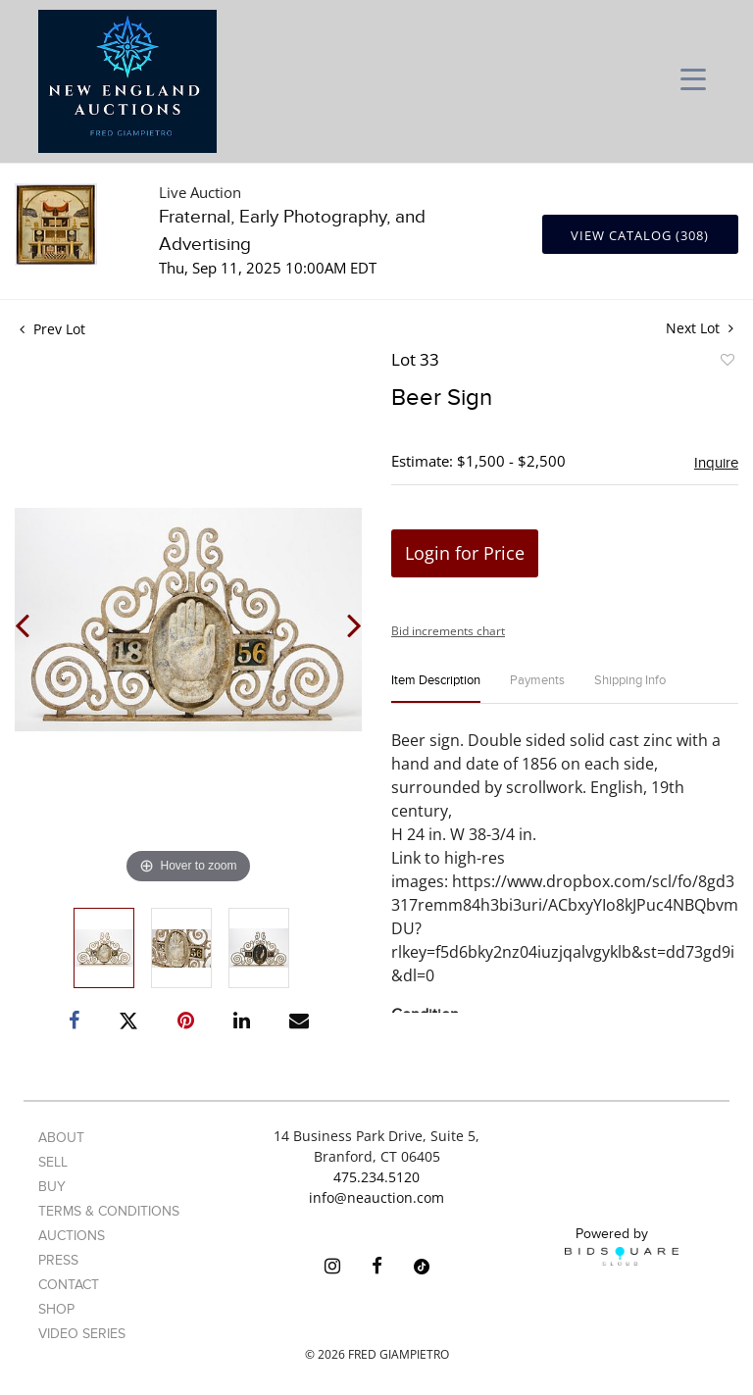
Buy (52, 1186)
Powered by (621, 1246)
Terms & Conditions (108, 1211)
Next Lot (699, 328)
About (61, 1137)
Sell (53, 1162)
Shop (56, 1309)
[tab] (435, 688)
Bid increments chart (448, 631)
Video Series (82, 1333)
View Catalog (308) (640, 235)
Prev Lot (52, 329)
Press (58, 1260)
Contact (68, 1284)
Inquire (716, 463)
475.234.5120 (376, 1177)
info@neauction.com (376, 1197)
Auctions (71, 1235)
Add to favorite (726, 363)
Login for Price (465, 553)
